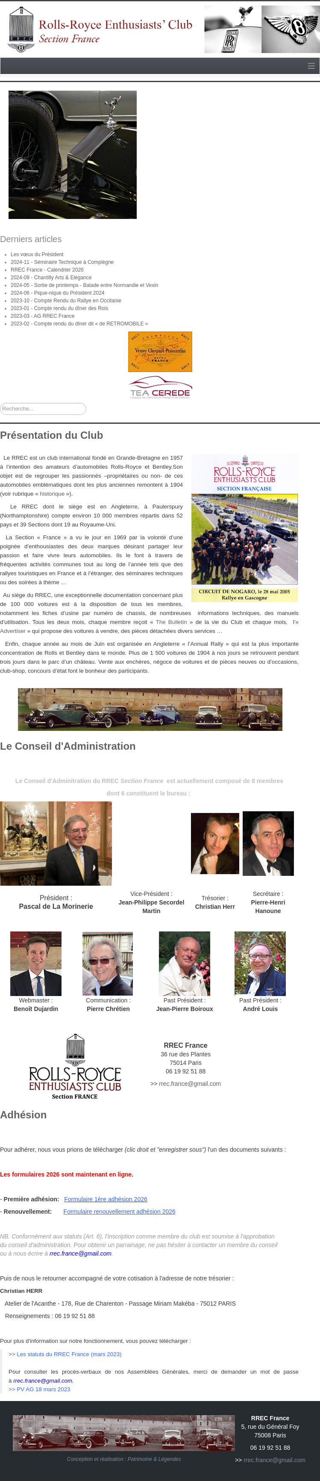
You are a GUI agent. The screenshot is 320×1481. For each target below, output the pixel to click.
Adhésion (23, 1114)
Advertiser (13, 631)
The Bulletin (171, 622)
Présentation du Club (51, 435)
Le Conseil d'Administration (68, 746)
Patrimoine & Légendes (154, 1459)
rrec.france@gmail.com (190, 1083)
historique (52, 494)
